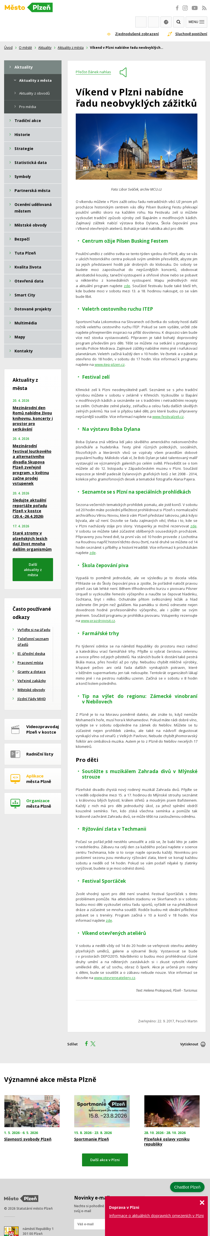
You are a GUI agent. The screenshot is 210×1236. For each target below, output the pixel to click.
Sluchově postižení (191, 33)
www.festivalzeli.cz (168, 416)
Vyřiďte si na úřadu (34, 629)
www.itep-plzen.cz (110, 364)
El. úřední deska (31, 653)
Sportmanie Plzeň (91, 1139)
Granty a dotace (32, 671)
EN (166, 22)
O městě (25, 47)
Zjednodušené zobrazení (137, 33)
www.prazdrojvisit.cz (98, 620)
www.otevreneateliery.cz (114, 977)
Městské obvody (31, 689)
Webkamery (141, 21)
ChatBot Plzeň (187, 1187)
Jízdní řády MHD (32, 698)
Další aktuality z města (33, 569)
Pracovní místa (30, 662)
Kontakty (153, 21)
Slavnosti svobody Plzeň (27, 1139)
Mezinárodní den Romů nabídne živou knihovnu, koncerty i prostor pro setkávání (33, 418)
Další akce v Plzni (105, 1159)
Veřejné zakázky (32, 680)
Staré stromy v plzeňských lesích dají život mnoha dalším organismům (32, 541)
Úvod (8, 47)
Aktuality (44, 47)
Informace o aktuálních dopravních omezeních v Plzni (156, 1215)
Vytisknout (189, 1044)
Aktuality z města (71, 47)
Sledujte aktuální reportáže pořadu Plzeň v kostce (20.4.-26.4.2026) (30, 508)
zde (127, 285)
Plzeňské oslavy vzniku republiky (166, 1142)
